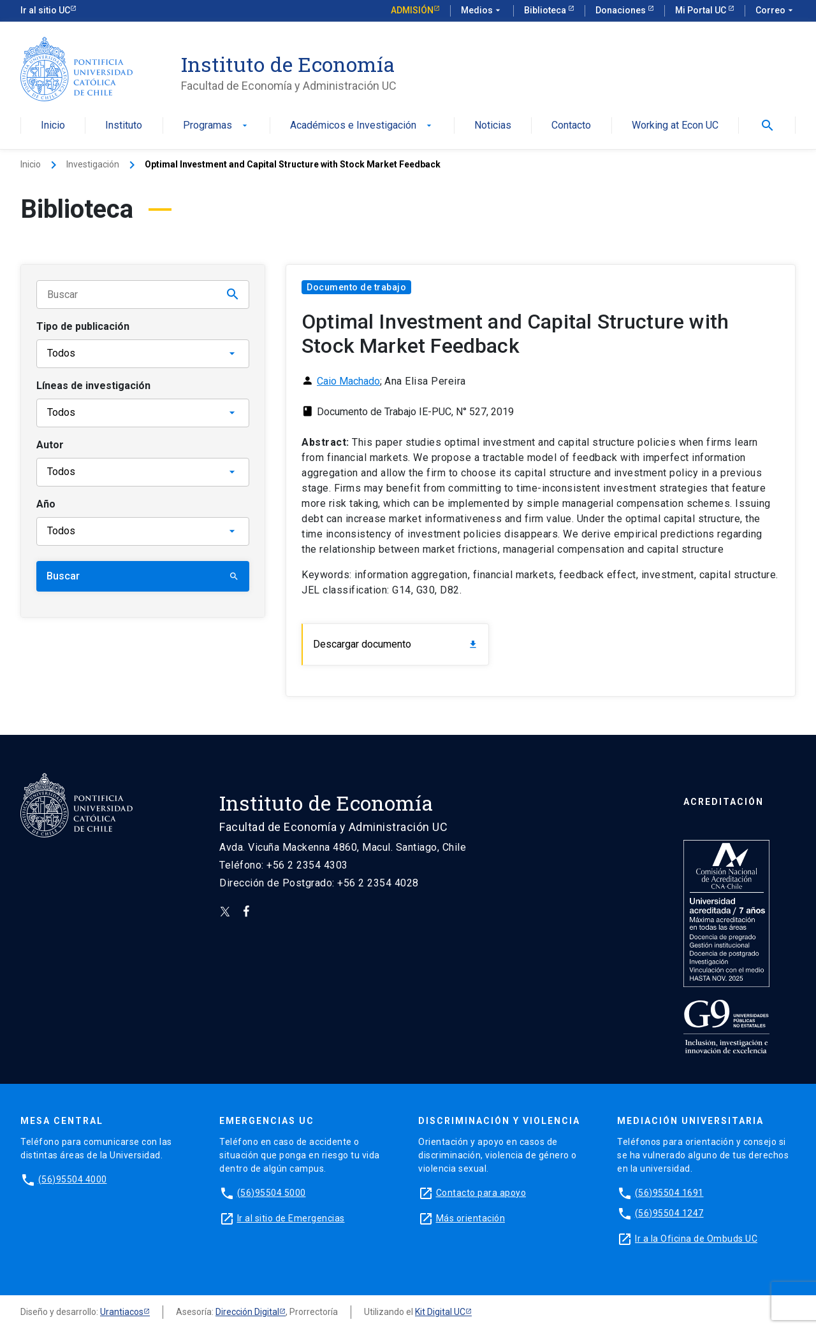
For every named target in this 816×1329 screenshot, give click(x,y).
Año (45, 504)
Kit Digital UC (440, 1312)
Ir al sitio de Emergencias (291, 1218)
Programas (216, 125)
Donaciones (621, 10)
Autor (50, 445)
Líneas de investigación (93, 386)
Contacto (571, 125)
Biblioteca (546, 10)
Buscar (143, 576)
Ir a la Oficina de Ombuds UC (696, 1238)
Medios (482, 11)
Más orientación (471, 1218)
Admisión (412, 10)
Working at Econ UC (675, 125)
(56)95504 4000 (72, 1179)
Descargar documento (395, 644)
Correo (775, 11)
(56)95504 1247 (669, 1213)
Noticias (492, 125)
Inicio (53, 125)
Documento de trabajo (356, 287)
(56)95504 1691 (669, 1193)
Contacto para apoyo (481, 1193)
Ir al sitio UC (45, 10)
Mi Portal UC (701, 10)
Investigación (92, 164)
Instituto (123, 125)
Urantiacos (121, 1312)
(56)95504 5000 (271, 1193)
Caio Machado (348, 381)
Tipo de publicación (82, 326)
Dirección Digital (247, 1312)
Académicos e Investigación (362, 125)
